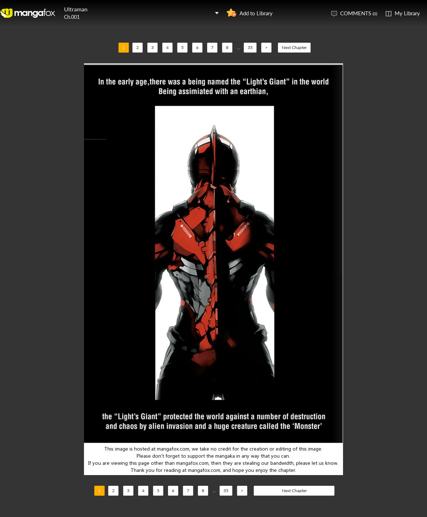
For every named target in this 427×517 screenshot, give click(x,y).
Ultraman (76, 9)
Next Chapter (294, 47)
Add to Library (256, 13)
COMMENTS (358, 13)
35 (250, 47)
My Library (407, 13)
